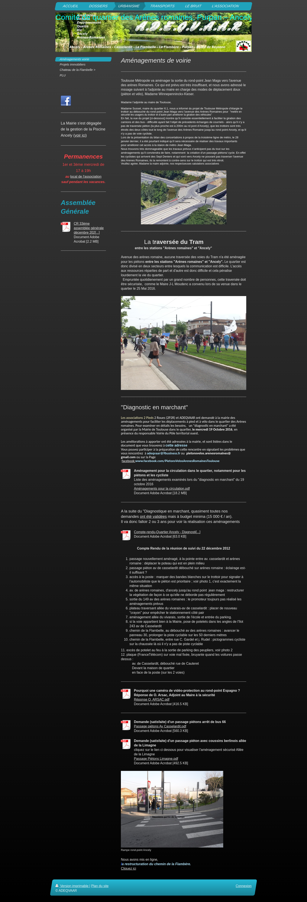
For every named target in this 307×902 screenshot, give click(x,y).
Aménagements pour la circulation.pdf (162, 488)
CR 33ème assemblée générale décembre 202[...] (89, 228)
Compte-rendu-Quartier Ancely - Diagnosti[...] (167, 532)
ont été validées (153, 516)
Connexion (244, 886)
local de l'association (85, 176)
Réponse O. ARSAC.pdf (151, 699)
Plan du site (100, 886)
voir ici (80, 135)
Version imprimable (72, 886)
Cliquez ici (128, 868)
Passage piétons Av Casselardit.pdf (160, 726)
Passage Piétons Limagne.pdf (156, 758)
